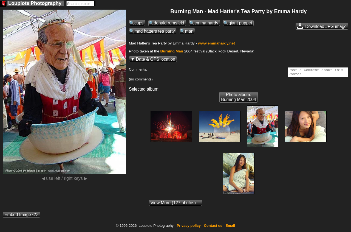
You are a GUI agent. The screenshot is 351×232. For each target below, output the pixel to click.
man (189, 31)
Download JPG (322, 26)
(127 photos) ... (176, 204)
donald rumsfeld (169, 23)
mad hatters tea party (154, 31)
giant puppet (240, 23)
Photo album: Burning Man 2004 (238, 99)
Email (230, 227)
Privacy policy (188, 227)
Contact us (213, 227)
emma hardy (206, 23)
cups (138, 23)
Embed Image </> (21, 216)
